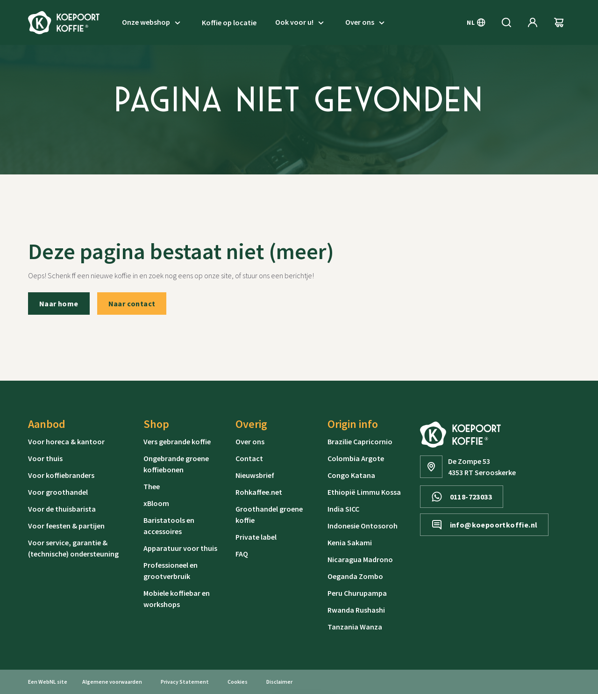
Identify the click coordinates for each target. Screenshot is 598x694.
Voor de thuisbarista (62, 508)
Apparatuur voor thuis (180, 548)
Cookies (238, 681)
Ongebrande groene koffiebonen (176, 464)
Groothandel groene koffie (269, 514)
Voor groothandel (58, 492)
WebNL (47, 681)
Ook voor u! (301, 22)
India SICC (343, 508)
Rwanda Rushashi (356, 609)
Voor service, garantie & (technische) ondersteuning (73, 548)
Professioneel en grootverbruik (170, 570)
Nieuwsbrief (254, 475)
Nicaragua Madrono (360, 559)
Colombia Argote (355, 458)
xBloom (156, 503)
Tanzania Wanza (354, 626)
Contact (249, 458)
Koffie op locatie (229, 22)
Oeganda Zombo (355, 576)
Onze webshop (152, 22)
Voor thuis (45, 458)
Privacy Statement (185, 681)
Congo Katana (351, 475)
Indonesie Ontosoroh (362, 525)
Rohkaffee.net (258, 492)
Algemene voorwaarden (112, 681)
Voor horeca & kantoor (66, 441)
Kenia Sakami (349, 542)
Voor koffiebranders (61, 475)
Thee (151, 486)
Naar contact (132, 303)
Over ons (366, 22)
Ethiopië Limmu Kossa (364, 492)
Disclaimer (279, 681)
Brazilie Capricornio (359, 441)
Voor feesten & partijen (66, 525)
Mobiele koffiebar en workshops (176, 598)
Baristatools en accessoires (168, 525)
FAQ (241, 553)
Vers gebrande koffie (177, 441)
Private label (256, 537)
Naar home (58, 303)
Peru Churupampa (357, 593)
